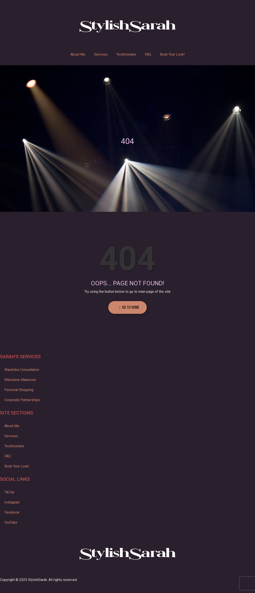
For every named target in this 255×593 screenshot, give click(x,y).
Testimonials (126, 54)
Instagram (12, 502)
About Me (77, 54)
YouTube (10, 522)
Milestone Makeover (20, 380)
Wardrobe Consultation (21, 370)
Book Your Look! (172, 54)
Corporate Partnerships (22, 400)
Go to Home (129, 307)
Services (101, 54)
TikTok (9, 492)
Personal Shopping (18, 390)
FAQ (148, 54)
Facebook (11, 512)
